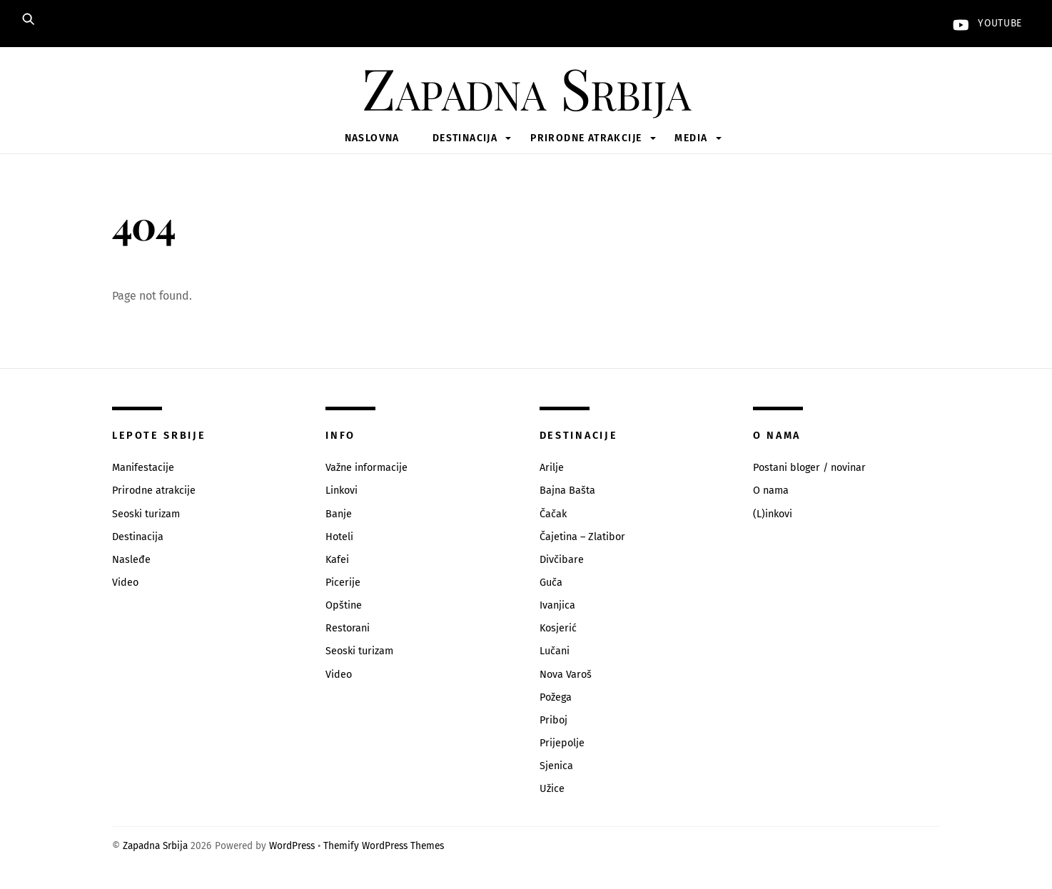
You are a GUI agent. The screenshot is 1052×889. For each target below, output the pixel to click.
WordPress (292, 846)
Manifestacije (143, 468)
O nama (771, 490)
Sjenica (556, 766)
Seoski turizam (146, 514)
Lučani (555, 651)
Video (125, 582)
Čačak (553, 514)
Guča (551, 582)
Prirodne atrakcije (586, 138)
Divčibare (562, 560)
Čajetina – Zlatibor (582, 537)
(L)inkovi (772, 514)
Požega (556, 697)
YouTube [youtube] (984, 23)
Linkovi (341, 490)
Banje (338, 514)
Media (690, 138)
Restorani (347, 628)
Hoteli (339, 537)
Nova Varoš (566, 675)
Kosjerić (558, 628)
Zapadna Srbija (155, 846)
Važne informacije (366, 468)
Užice (552, 789)
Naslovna (372, 138)
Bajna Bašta (567, 490)
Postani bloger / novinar (809, 468)
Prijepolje (562, 743)
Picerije (342, 582)
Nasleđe (131, 560)
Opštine (343, 605)
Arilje (552, 468)
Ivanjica (557, 605)
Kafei (337, 560)
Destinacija (465, 138)
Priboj (553, 720)
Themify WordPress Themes (383, 846)
